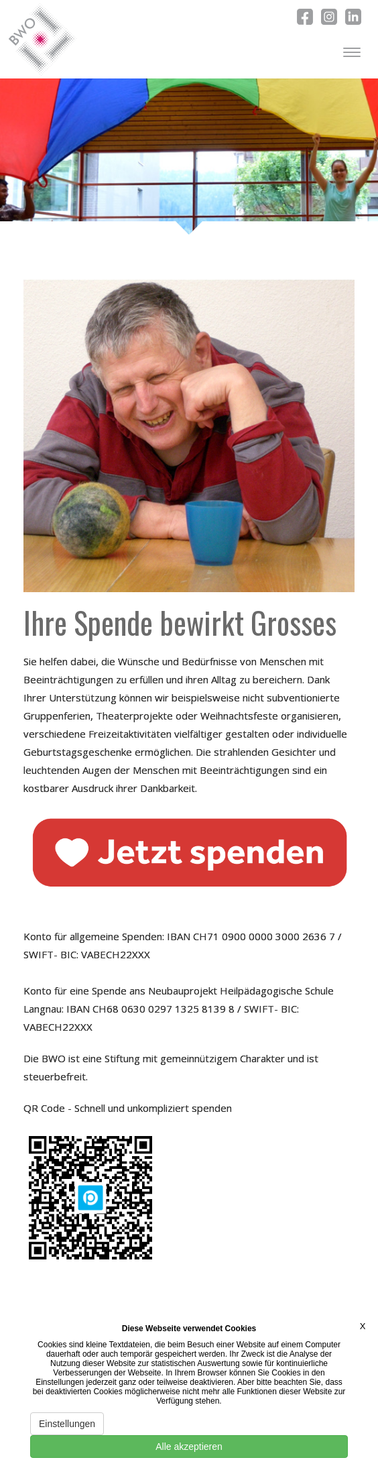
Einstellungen (67, 1423)
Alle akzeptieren (189, 1446)
